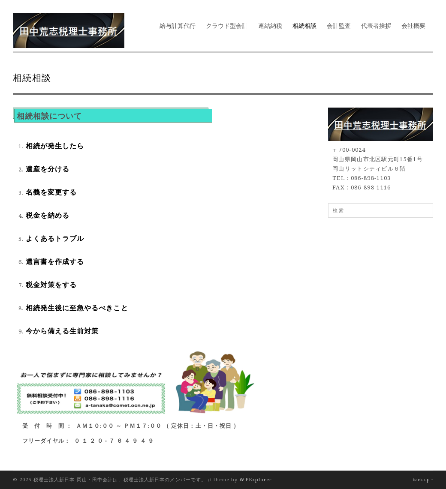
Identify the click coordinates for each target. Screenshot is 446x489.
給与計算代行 (178, 25)
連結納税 (270, 25)
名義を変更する (51, 192)
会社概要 (413, 25)
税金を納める (47, 215)
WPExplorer (255, 480)
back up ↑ (423, 479)
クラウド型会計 (227, 25)
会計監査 (339, 25)
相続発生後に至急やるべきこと (77, 308)
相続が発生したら (55, 146)
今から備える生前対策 (62, 331)
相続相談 (304, 25)
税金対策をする (51, 285)
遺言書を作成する (55, 262)
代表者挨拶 (376, 25)
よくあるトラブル (55, 238)
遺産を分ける (47, 169)
